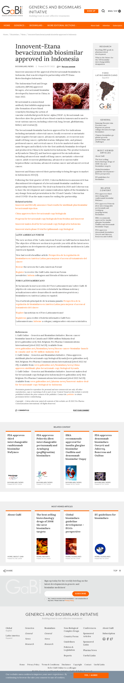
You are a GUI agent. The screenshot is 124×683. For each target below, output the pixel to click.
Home (7, 26)
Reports (68, 655)
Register (20, 272)
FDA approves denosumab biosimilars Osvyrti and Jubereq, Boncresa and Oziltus (104, 233)
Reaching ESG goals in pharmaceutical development (104, 52)
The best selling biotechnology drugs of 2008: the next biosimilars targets (104, 163)
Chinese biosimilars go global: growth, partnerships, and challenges (104, 138)
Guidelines (69, 642)
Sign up (91, 11)
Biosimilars (37, 26)
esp (115, 11)
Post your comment (68, 67)
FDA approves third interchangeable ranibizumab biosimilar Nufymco (104, 197)
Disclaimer (66, 665)
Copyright (77, 665)
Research (29, 644)
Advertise (106, 26)
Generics (20, 26)
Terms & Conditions (50, 665)
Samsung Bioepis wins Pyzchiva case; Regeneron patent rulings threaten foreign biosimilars (105, 127)
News (23, 35)
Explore (20, 313)
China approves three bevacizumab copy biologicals (40, 213)
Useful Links (89, 655)
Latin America (13, 637)
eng (110, 11)
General (29, 633)
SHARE (8, 571)
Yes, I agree (91, 675)
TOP (117, 571)
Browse (19, 267)
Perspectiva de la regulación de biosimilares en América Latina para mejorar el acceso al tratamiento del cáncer (51, 258)
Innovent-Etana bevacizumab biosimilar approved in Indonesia (52, 35)
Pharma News (90, 650)
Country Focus (71, 636)
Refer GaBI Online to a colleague (62, 668)
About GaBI (95, 26)
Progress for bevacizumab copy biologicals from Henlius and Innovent (49, 219)
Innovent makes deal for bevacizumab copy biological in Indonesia (47, 224)
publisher (70, 394)
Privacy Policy (69, 601)
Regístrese (21, 318)
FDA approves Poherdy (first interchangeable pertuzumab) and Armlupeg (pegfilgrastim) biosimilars (47, 445)
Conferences (89, 628)
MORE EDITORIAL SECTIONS (62, 26)
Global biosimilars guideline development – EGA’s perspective (105, 172)
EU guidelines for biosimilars (102, 178)
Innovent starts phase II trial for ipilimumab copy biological (44, 229)
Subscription (117, 26)
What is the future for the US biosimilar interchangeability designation (104, 61)
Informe (38, 321)
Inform (30, 275)
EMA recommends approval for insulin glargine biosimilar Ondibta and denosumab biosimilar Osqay (104, 222)
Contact (87, 665)
